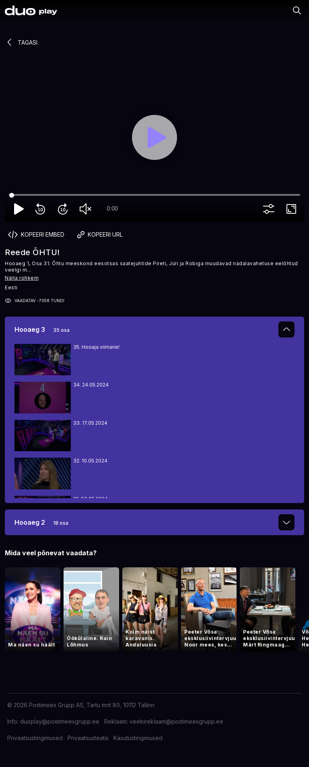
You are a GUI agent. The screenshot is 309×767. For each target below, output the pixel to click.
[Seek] (154, 195)
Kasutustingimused (138, 737)
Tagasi (21, 42)
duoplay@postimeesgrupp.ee (59, 721)
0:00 (112, 208)
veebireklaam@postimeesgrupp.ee (176, 721)
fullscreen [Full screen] (293, 209)
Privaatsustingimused (35, 737)
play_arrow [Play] (19, 209)
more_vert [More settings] (270, 209)
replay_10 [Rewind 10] (42, 209)
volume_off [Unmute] (87, 209)
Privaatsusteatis (88, 737)
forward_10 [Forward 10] (64, 209)
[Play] (154, 137)
